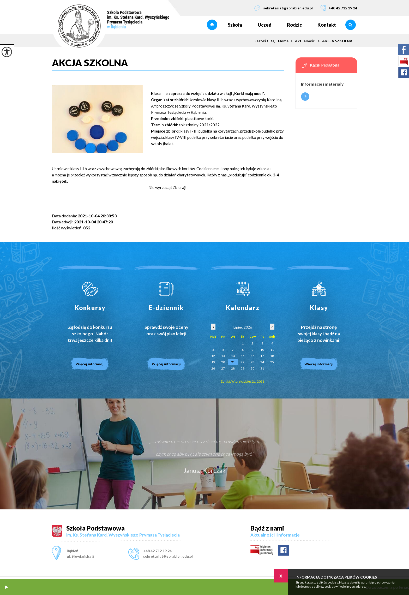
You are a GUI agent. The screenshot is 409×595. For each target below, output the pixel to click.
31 (262, 368)
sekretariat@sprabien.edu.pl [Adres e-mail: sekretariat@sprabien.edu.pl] (168, 556)
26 (213, 368)
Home (283, 41)
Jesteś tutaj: (266, 41)
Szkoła (235, 25)
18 (272, 356)
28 (233, 368)
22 (242, 362)
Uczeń (264, 25)
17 (262, 356)
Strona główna (212, 25)
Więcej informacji (305, 96)
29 (242, 368)
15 (242, 356)
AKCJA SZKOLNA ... (336, 41)
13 (223, 356)
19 (213, 362)
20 (223, 362)
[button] (6, 587)
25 (272, 362)
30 (252, 368)
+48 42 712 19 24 (339, 8)
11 (272, 350)
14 (233, 356)
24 (262, 362)
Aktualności (302, 41)
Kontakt (326, 25)
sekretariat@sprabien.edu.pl (283, 8)
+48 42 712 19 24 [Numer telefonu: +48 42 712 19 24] (157, 551)
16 (252, 356)
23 (252, 362)
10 (262, 350)
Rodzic (294, 25)
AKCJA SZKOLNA (92, 62)
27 (223, 368)
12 (213, 356)
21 (233, 362)
